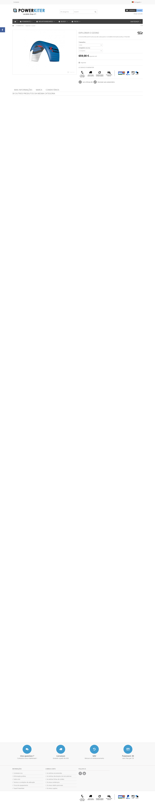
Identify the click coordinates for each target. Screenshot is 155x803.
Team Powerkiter (19, 788)
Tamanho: (82, 42)
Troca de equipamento (21, 785)
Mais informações (23, 90)
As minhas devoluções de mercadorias (59, 776)
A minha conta (51, 769)
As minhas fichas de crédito (55, 779)
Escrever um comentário (106, 82)
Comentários (52, 90)
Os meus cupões (52, 788)
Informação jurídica (20, 776)
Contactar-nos (18, 773)
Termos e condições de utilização (24, 782)
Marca (39, 90)
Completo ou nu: (85, 48)
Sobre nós (17, 779)
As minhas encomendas (54, 773)
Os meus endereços (53, 782)
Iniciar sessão (138, 14)
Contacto (16, 2)
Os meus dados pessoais (55, 785)
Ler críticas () (87, 82)
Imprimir (83, 63)
